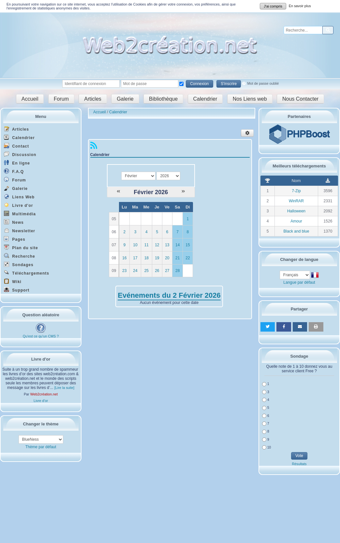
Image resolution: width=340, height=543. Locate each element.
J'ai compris (273, 6)
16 (124, 258)
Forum (61, 99)
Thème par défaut (40, 447)
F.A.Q (14, 171)
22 (187, 258)
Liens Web (19, 196)
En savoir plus (300, 6)
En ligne (17, 162)
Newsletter (19, 230)
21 (177, 258)
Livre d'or (18, 205)
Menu (40, 116)
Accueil (30, 99)
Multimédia (20, 213)
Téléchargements (26, 273)
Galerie (125, 99)
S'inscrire (229, 83)
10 (135, 245)
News (14, 222)
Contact (16, 146)
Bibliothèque (163, 99)
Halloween (296, 211)
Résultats (299, 464)
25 (146, 270)
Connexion (199, 83)
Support (16, 290)
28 (177, 270)
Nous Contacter (300, 99)
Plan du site (21, 247)
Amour (296, 221)
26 (157, 270)
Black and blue (296, 231)
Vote (299, 455)
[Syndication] (93, 147)
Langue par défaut (299, 282)
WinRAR (296, 201)
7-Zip (296, 191)
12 (157, 245)
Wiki (13, 281)
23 (124, 270)
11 (146, 245)
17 (135, 258)
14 (177, 245)
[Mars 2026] (183, 191)
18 (146, 258)
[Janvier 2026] (118, 191)
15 (187, 245)
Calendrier (205, 99)
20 (167, 258)
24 (135, 270)
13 (167, 245)
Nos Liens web (250, 99)
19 (157, 258)
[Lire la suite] (64, 388)
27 (167, 270)
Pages (14, 239)
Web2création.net (44, 394)
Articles (92, 99)
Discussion (20, 154)
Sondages (19, 264)
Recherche (19, 256)
